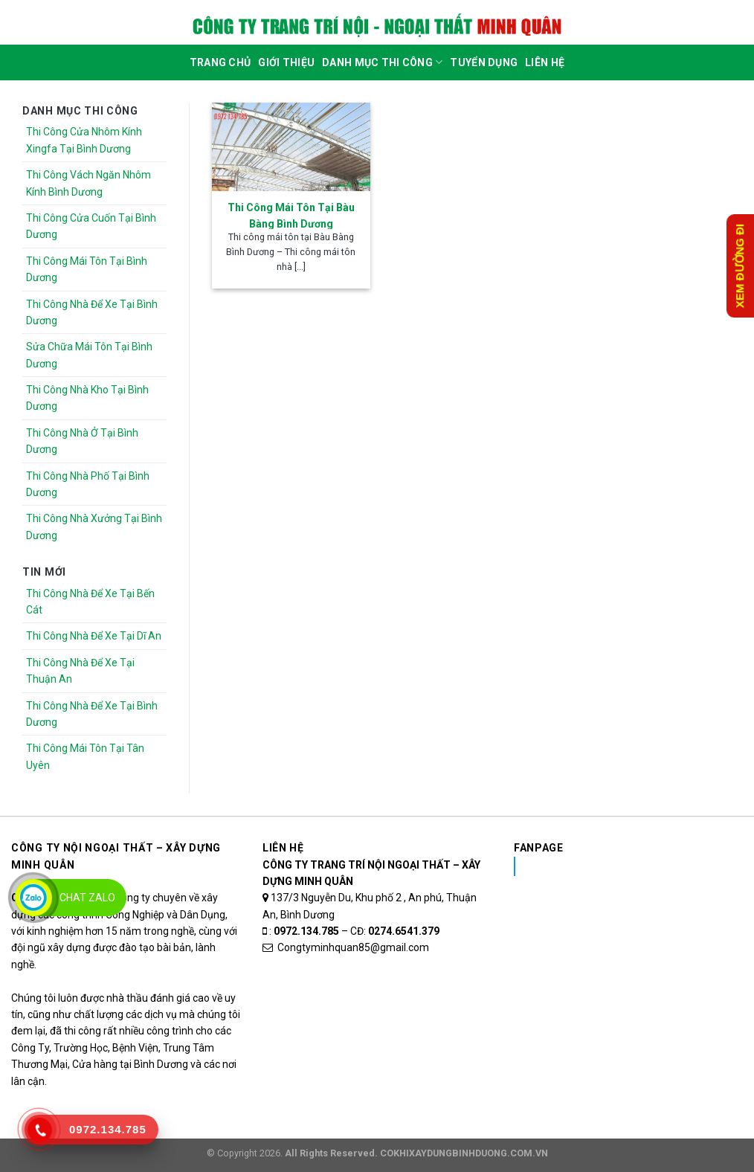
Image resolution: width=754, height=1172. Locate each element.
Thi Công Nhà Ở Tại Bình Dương (82, 441)
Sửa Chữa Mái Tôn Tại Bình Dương (89, 355)
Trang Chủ (220, 62)
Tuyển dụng (484, 62)
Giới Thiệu (286, 62)
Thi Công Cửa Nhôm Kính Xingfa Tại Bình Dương (84, 140)
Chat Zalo (87, 898)
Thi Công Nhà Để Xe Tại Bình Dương (92, 312)
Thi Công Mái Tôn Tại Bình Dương (86, 269)
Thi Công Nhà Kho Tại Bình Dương (87, 398)
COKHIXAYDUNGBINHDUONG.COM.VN (464, 1153)
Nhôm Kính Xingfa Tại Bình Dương (631, 866)
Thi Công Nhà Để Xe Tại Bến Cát (90, 601)
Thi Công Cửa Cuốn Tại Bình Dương (91, 226)
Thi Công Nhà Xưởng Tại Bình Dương (94, 526)
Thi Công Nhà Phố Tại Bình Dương (87, 484)
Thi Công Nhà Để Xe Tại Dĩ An (93, 636)
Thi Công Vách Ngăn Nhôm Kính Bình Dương (88, 183)
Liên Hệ (544, 62)
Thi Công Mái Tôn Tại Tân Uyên (85, 756)
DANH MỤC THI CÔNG (382, 62)
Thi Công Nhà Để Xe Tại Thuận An (80, 671)
